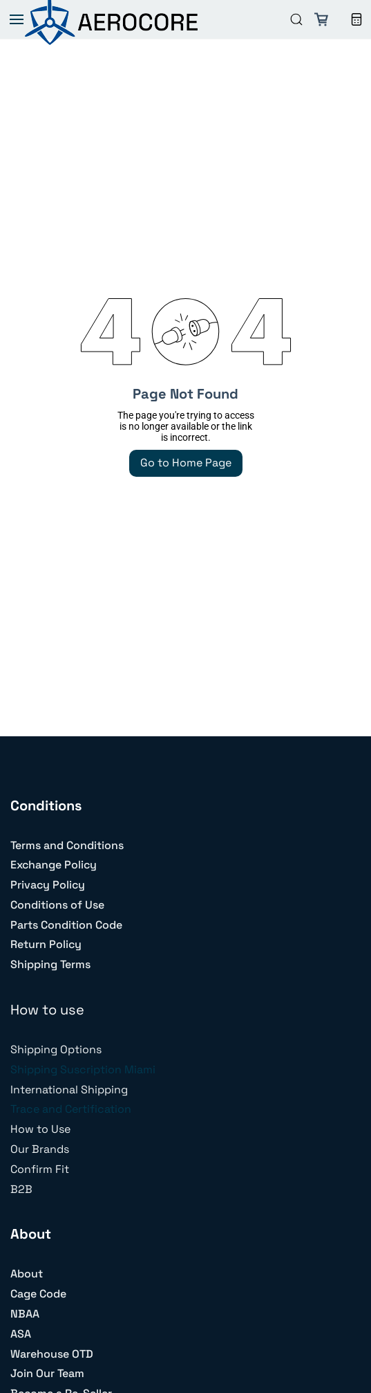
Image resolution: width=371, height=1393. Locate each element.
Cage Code (38, 1293)
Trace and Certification (70, 1109)
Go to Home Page (185, 462)
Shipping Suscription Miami (82, 1069)
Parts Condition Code (66, 925)
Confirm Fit (39, 1169)
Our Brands (39, 1149)
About (26, 1273)
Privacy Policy (47, 884)
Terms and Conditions (67, 845)
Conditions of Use (57, 905)
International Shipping (69, 1089)
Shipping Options (56, 1049)
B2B (21, 1189)
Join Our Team (47, 1373)
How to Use (40, 1129)
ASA (20, 1334)
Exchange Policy (53, 864)
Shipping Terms (50, 964)
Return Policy (46, 944)
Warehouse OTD (51, 1354)
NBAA (24, 1313)
